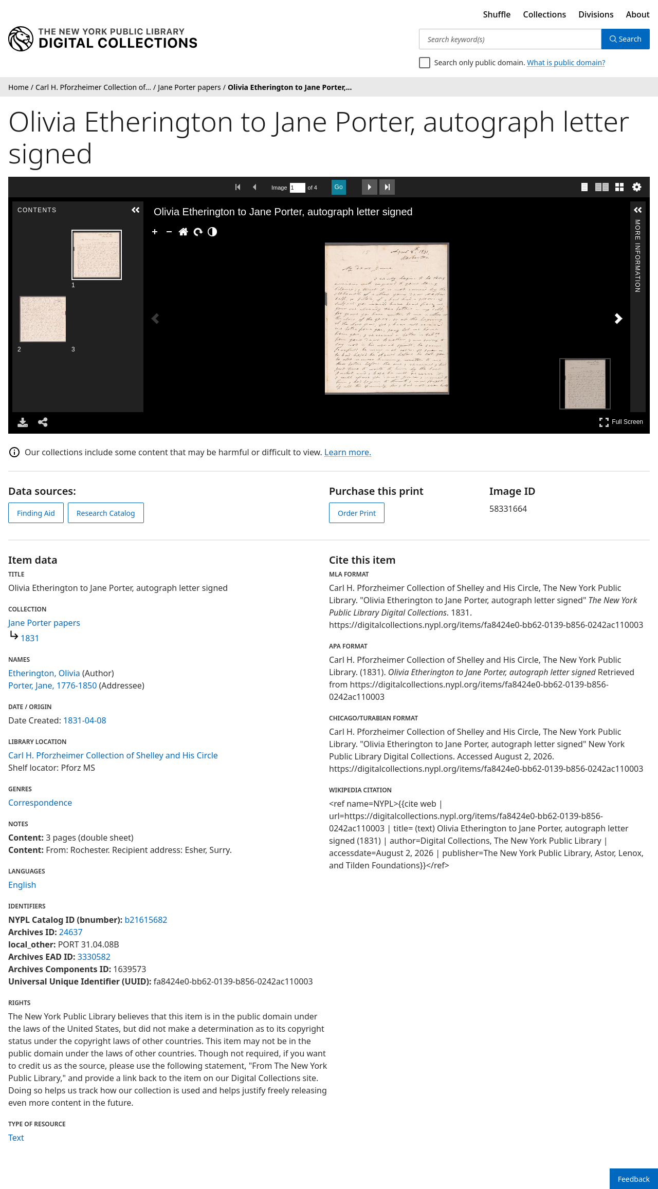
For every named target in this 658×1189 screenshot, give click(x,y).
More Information (637, 223)
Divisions (595, 14)
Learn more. (347, 452)
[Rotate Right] (193, 232)
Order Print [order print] (357, 513)
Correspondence (40, 802)
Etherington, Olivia (44, 673)
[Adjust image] (207, 232)
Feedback (634, 1179)
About (638, 14)
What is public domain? (566, 62)
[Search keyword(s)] (510, 39)
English (22, 884)
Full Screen (621, 422)
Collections (544, 14)
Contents (134, 223)
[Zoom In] (150, 232)
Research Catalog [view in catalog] (106, 513)
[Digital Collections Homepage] (102, 39)
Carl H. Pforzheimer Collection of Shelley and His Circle (113, 755)
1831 (30, 638)
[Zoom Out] (164, 232)
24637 (71, 932)
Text (16, 1137)
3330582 (94, 956)
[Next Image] (618, 318)
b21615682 (145, 919)
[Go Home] (179, 232)
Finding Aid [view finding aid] (36, 513)
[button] (135, 210)
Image (279, 187)
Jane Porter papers (44, 622)
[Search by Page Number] (297, 188)
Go (339, 187)
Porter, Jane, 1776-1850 (52, 685)
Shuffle (497, 14)
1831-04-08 (84, 720)
